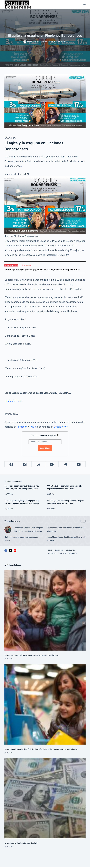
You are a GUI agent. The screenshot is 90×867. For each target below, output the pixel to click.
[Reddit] (38, 464)
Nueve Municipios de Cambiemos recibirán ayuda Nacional (66, 539)
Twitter (18, 401)
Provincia (62, 553)
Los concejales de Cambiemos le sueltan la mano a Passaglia (66, 529)
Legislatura (70, 550)
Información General (59, 41)
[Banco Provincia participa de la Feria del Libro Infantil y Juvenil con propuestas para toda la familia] (44, 704)
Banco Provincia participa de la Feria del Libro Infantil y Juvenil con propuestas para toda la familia (41, 749)
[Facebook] (11, 464)
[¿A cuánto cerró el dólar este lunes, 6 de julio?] (44, 798)
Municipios (52, 553)
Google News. (61, 426)
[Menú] (84, 4)
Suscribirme (45, 448)
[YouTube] (15, 550)
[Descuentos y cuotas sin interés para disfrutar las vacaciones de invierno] (7, 529)
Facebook (9, 401)
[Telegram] (65, 464)
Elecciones (59, 550)
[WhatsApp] (52, 464)
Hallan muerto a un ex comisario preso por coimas (21, 539)
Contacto (73, 553)
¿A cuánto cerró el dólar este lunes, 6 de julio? (21, 843)
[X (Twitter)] (25, 464)
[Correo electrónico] (79, 464)
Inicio (50, 550)
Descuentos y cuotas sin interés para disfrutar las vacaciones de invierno (28, 529)
